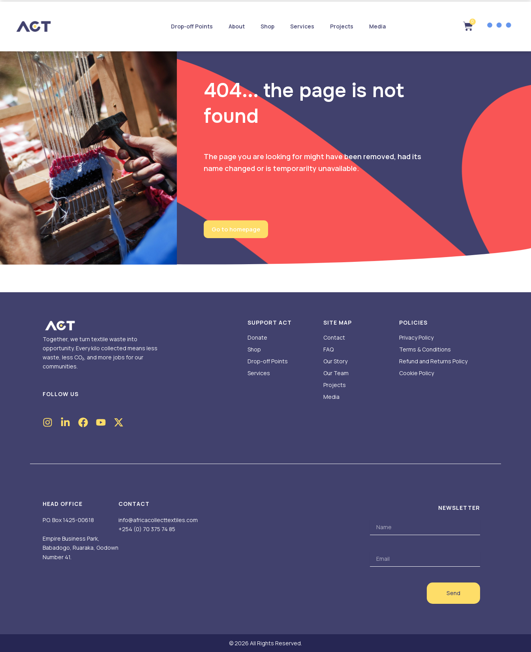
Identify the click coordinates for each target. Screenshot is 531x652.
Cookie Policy (416, 373)
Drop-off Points (192, 26)
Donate (257, 337)
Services (302, 26)
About (237, 26)
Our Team (336, 373)
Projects (341, 26)
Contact (334, 337)
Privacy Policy (416, 337)
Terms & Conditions (425, 349)
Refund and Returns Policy (433, 361)
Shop (267, 26)
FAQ (328, 349)
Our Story (335, 361)
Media (377, 26)
